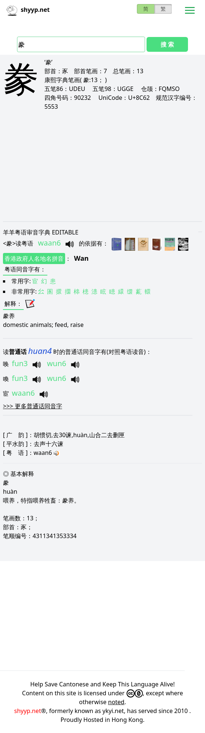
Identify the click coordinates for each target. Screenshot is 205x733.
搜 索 (167, 44)
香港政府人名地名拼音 (34, 258)
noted (116, 702)
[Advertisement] (102, 165)
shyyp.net (27, 711)
